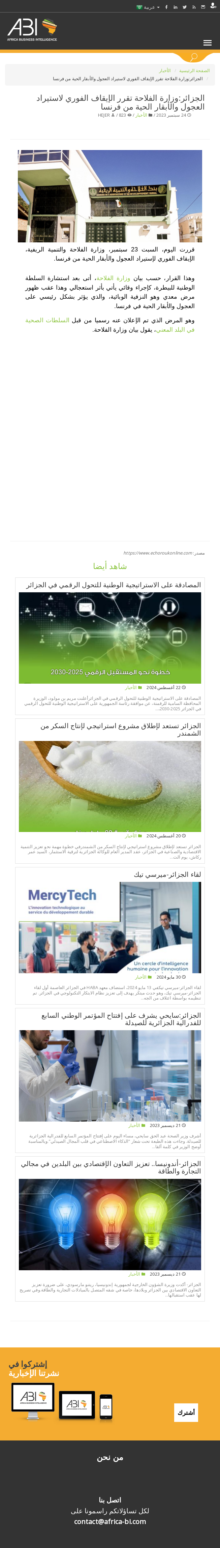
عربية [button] (148, 7)
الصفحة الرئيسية (194, 70)
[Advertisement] (110, 387)
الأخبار (165, 70)
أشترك (186, 1412)
